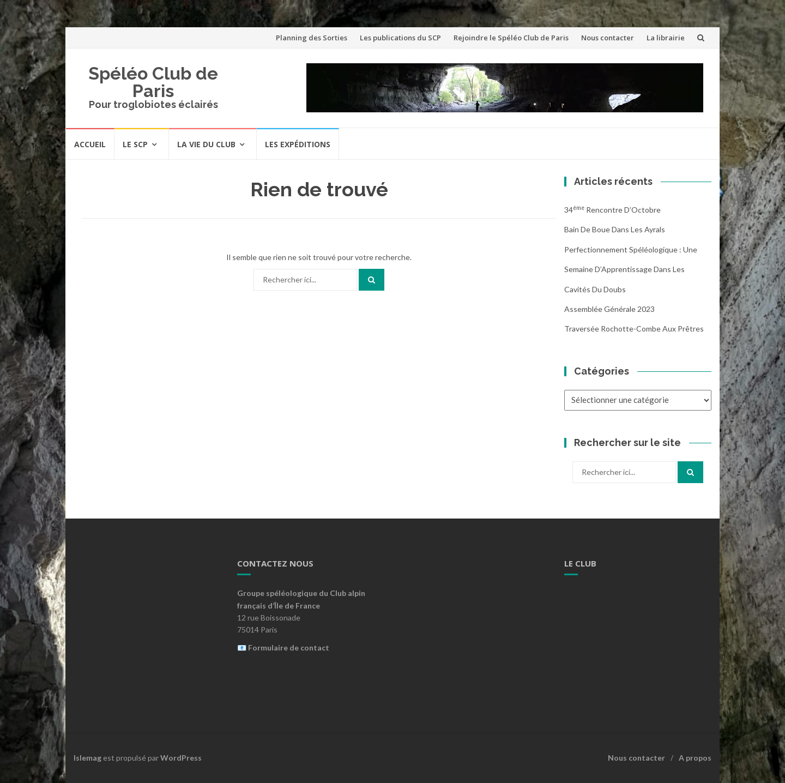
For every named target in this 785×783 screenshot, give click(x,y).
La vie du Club (206, 144)
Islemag (87, 757)
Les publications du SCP (400, 38)
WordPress (181, 757)
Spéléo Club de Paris (153, 82)
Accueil (90, 144)
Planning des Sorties (311, 38)
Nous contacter (607, 38)
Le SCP (135, 144)
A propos (695, 757)
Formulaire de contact (288, 647)
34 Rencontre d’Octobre (612, 209)
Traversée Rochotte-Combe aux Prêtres (634, 328)
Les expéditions (297, 144)
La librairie (666, 38)
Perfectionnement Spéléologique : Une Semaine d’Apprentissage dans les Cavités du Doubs (630, 269)
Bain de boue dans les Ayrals (614, 229)
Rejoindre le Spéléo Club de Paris (511, 38)
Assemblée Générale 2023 (609, 309)
